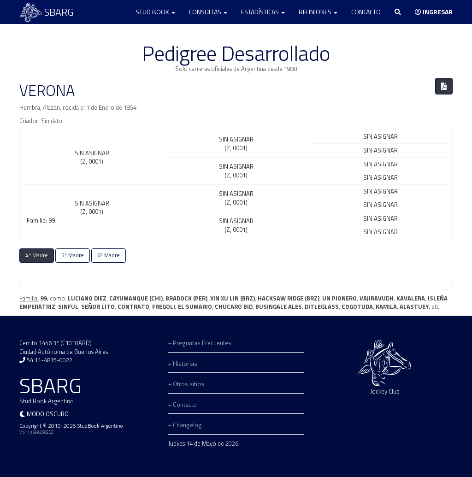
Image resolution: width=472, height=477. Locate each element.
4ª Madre (36, 255)
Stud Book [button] (155, 12)
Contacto (366, 12)
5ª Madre (72, 255)
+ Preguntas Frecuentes (199, 342)
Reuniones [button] (318, 12)
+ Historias (182, 363)
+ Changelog (185, 425)
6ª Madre (108, 255)
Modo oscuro (48, 413)
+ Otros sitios (186, 384)
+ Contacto (182, 404)
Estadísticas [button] (263, 12)
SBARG (46, 12)
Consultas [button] (208, 12)
